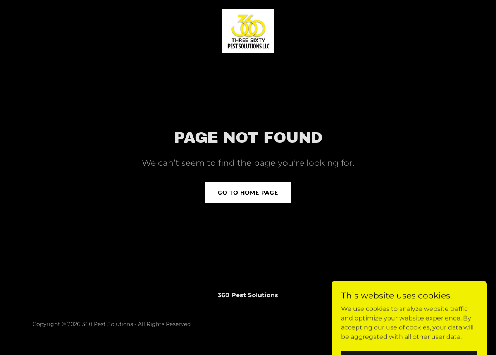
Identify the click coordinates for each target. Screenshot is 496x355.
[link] (248, 30)
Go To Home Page (248, 192)
